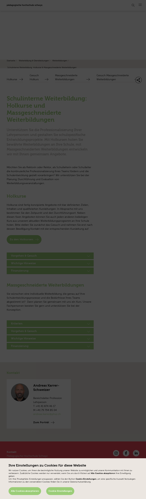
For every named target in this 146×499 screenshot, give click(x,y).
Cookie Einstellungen (60, 491)
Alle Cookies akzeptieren (25, 491)
